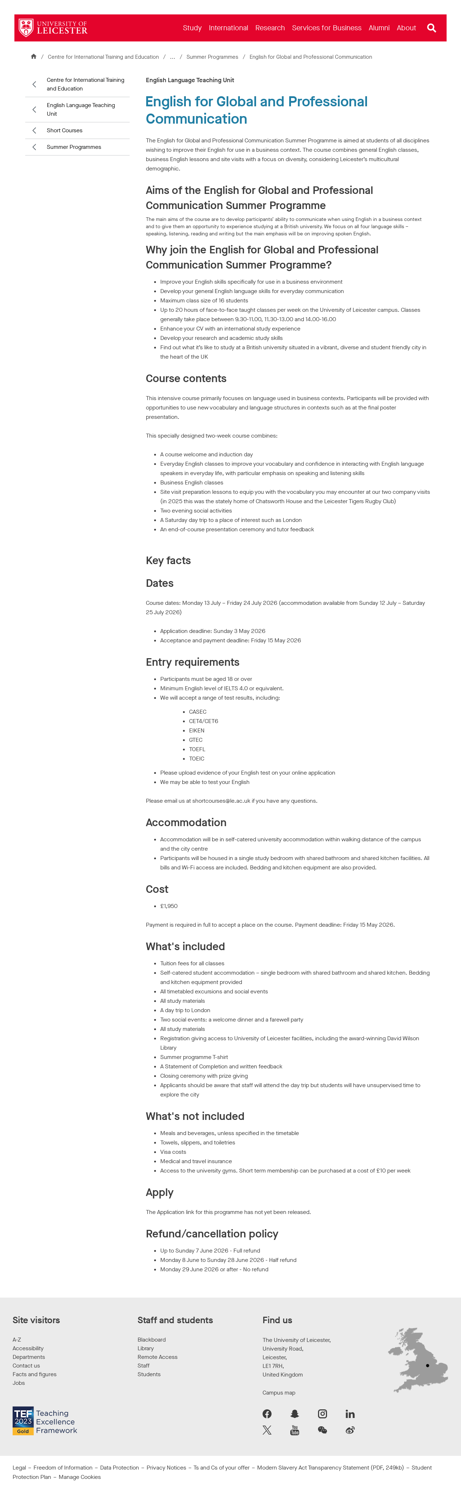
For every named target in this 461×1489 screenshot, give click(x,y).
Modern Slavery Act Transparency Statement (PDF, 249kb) (330, 1467)
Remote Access (158, 1357)
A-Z (17, 1339)
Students (149, 1374)
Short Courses (64, 130)
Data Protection (119, 1467)
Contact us (26, 1365)
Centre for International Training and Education (103, 57)
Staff (143, 1365)
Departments (29, 1357)
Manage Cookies (80, 1477)
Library (146, 1348)
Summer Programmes (213, 57)
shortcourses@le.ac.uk (221, 801)
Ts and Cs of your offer (221, 1467)
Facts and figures (35, 1374)
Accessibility (28, 1348)
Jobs (19, 1383)
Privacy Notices (166, 1467)
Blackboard (152, 1339)
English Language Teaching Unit (81, 109)
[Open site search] (431, 28)
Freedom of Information (63, 1467)
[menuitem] (192, 27)
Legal (19, 1467)
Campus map (279, 1392)
